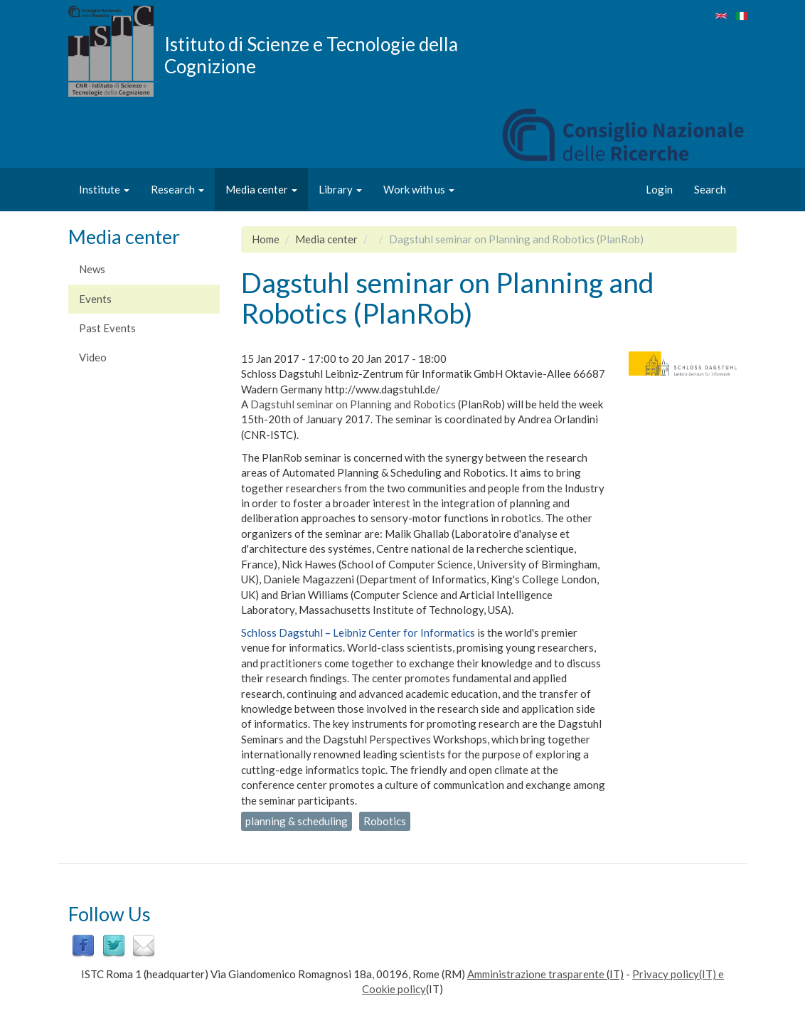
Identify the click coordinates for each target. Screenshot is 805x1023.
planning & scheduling (296, 821)
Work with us (418, 189)
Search (710, 189)
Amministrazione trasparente (535, 974)
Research (177, 189)
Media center (261, 189)
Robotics (384, 821)
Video (93, 357)
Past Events (107, 328)
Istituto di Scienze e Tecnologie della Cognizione (311, 55)
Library (340, 189)
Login (659, 189)
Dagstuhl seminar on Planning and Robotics (353, 404)
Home (265, 239)
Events (95, 298)
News (92, 269)
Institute (104, 189)
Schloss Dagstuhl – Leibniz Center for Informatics (358, 632)
